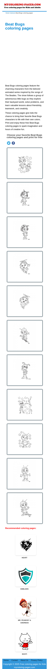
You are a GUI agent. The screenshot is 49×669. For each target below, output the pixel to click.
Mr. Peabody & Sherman (24, 610)
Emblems (24, 578)
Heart (24, 547)
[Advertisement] (24, 57)
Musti (24, 643)
